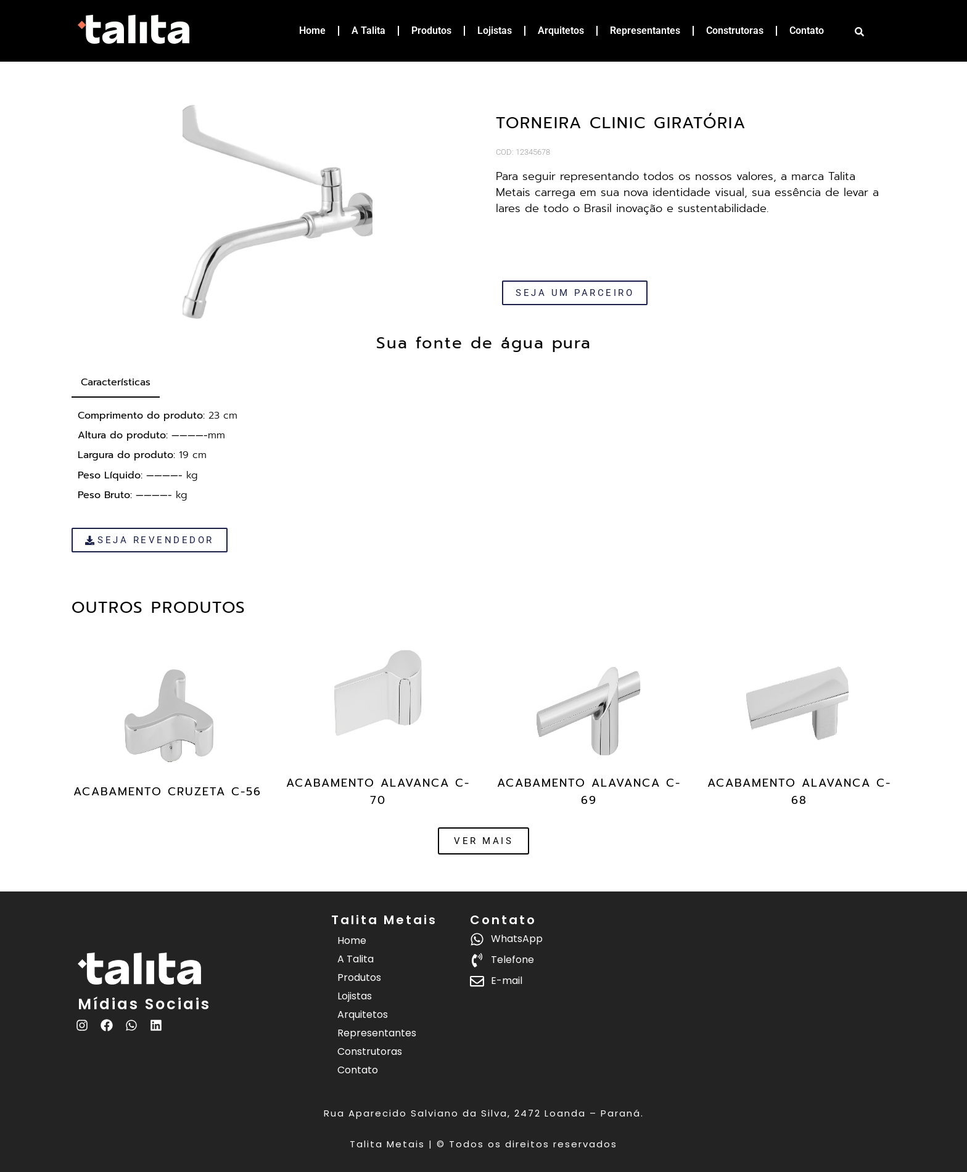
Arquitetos (561, 30)
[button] (483, 840)
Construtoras (734, 30)
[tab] (116, 383)
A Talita (368, 30)
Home (312, 30)
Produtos (431, 30)
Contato (806, 30)
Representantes (645, 30)
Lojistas (494, 30)
